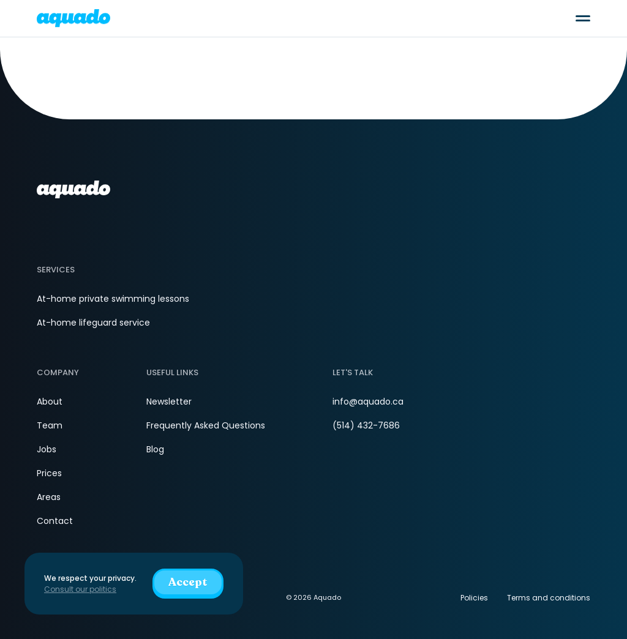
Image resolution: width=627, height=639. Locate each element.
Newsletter (169, 401)
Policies (474, 597)
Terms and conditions (548, 597)
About (49, 401)
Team (49, 425)
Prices (49, 473)
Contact (55, 521)
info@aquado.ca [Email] (368, 401)
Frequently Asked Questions (205, 425)
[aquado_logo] (73, 18)
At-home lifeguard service (93, 322)
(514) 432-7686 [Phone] (366, 425)
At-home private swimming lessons (113, 299)
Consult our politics (80, 589)
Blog (155, 449)
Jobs (46, 449)
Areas (49, 497)
